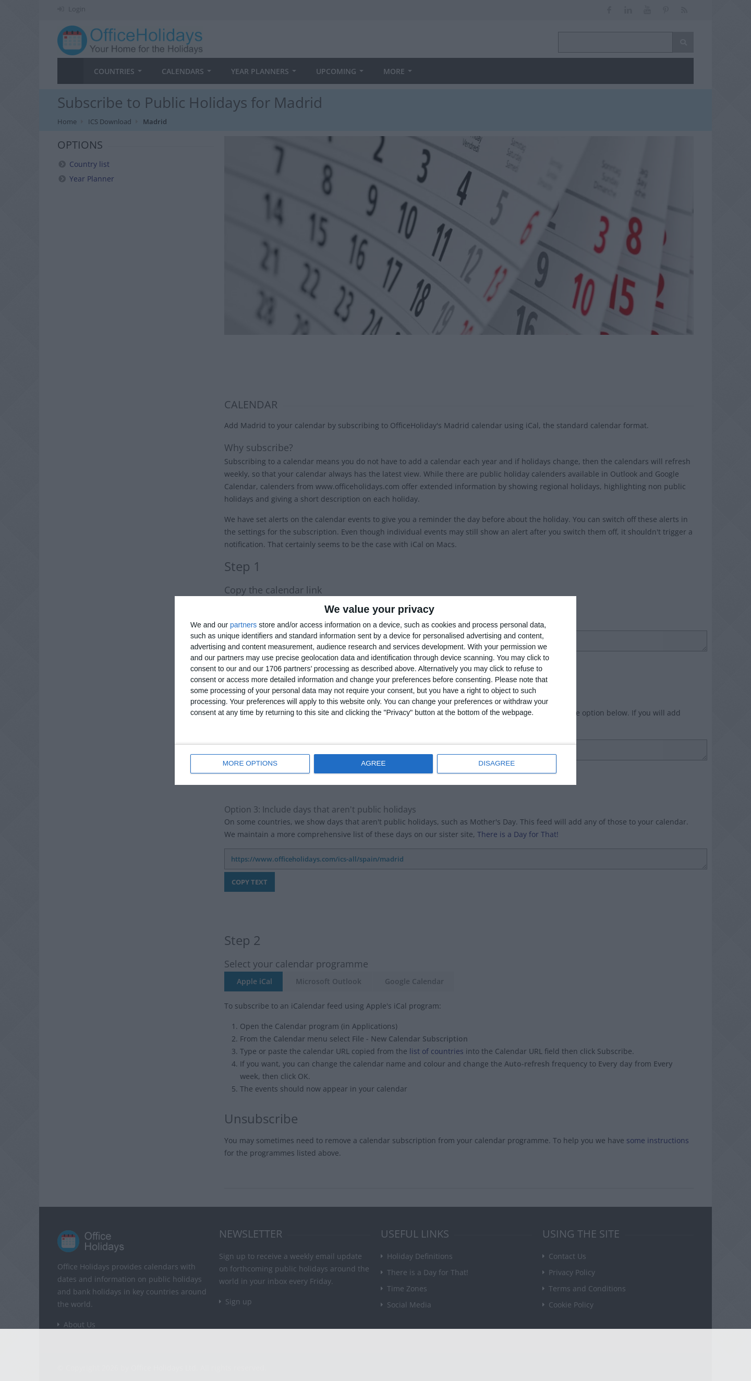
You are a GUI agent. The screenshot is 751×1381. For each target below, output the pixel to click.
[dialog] (375, 691)
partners (243, 625)
